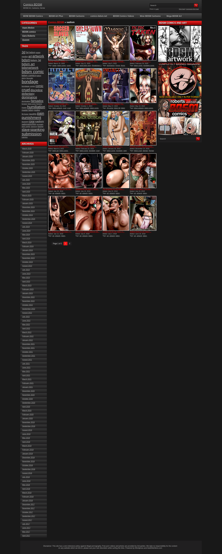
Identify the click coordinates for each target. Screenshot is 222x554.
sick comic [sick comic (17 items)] (26, 126)
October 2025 (27, 168)
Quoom (25, 40)
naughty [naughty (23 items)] (33, 114)
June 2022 (26, 321)
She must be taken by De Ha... (60, 189)
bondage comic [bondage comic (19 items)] (28, 86)
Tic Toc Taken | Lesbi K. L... (140, 61)
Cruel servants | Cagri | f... (113, 147)
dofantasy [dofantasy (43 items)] (28, 93)
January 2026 (27, 156)
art (53, 193)
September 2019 (28, 426)
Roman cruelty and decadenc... (142, 147)
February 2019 (28, 450)
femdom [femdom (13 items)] (24, 104)
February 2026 (28, 152)
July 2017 (26, 524)
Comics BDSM (32, 4)
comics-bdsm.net (98, 16)
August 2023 (27, 266)
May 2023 (26, 278)
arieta (54, 65)
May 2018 (26, 485)
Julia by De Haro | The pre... (141, 189)
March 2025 (26, 196)
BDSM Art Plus (56, 16)
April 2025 (26, 192)
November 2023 (28, 258)
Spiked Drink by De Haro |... (140, 232)
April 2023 (26, 282)
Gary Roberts (28, 36)
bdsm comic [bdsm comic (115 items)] (33, 71)
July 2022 (26, 317)
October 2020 (27, 399)
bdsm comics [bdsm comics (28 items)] (29, 75)
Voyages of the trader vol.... (58, 104)
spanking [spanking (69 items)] (37, 130)
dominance (111, 65)
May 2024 (26, 235)
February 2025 (28, 199)
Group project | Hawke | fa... (113, 104)
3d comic (110, 108)
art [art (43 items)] (30, 56)
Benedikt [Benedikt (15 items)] (29, 78)
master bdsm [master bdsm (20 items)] (27, 110)
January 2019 (27, 454)
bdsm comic (61, 65)
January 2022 (27, 340)
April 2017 (26, 536)
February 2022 (28, 336)
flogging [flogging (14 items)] (39, 104)
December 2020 (28, 391)
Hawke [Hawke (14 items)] (24, 107)
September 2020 (28, 403)
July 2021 (26, 364)
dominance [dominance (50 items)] (29, 97)
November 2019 (28, 422)
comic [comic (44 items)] (39, 85)
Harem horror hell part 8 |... (58, 147)
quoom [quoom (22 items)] (25, 122)
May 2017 (26, 532)
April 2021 (26, 375)
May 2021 (26, 371)
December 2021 (28, 344)
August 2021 (27, 360)
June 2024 (26, 231)
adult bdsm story (85, 65)
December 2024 (28, 207)
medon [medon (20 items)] (37, 110)
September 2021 (28, 356)
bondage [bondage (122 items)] (30, 81)
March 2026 (26, 149)
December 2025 (28, 160)
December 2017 (28, 504)
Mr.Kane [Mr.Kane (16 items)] (25, 114)
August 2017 (27, 520)
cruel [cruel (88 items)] (26, 90)
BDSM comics (29, 32)
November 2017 (28, 508)
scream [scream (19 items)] (40, 124)
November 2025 (28, 164)
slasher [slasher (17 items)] (40, 126)
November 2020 (28, 395)
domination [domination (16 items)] (26, 101)
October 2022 (27, 305)
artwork (57, 193)
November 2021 (28, 348)
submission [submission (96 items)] (32, 134)
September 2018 (28, 469)
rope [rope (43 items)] (32, 121)
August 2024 (27, 223)
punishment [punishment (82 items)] (31, 118)
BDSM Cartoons (77, 16)
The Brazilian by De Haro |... (113, 189)
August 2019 (27, 430)
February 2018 (28, 497)
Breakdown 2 (96, 65)
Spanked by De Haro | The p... (87, 189)
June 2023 (26, 274)
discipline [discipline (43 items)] (37, 90)
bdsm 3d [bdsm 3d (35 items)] (36, 60)
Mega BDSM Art (174, 16)
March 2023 (26, 285)
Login (157, 9)
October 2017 (27, 512)
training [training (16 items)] (24, 137)
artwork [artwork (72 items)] (38, 56)
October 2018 (27, 465)
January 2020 (27, 418)
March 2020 (26, 411)
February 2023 (28, 289)
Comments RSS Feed (192, 9)
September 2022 (28, 309)
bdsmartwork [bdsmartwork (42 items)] (30, 67)
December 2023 (28, 254)
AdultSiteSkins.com (154, 548)
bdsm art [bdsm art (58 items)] (28, 64)
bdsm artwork (57, 108)
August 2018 (27, 473)
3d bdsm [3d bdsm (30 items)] (30, 52)
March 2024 (26, 242)
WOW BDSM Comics (33, 16)
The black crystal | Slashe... (86, 147)
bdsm (63, 193)
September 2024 (28, 219)
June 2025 (26, 184)
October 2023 (27, 262)
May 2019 (26, 438)
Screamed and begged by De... (87, 232)
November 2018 (28, 461)
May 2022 (26, 325)
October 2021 (27, 352)
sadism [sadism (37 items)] (39, 121)
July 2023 (26, 270)
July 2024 (26, 227)
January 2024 (27, 250)
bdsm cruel (138, 150)
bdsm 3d (117, 108)
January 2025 (27, 203)
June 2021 (26, 368)
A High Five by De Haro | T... (113, 232)
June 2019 (26, 434)
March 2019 (26, 446)
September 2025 (28, 172)
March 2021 (26, 379)
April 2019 (26, 442)
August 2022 (27, 313)
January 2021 (27, 387)
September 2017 (28, 516)
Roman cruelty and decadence (142, 151)
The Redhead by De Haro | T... (60, 232)
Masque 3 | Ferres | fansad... (114, 61)
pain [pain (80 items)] (40, 113)
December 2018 (28, 458)
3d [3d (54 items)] (23, 52)
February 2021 (28, 383)
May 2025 (26, 188)
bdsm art (55, 150)
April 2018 (26, 489)
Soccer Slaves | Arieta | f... (58, 61)
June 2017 (26, 528)
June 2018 (26, 481)
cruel (64, 108)
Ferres (117, 65)
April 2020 (26, 407)
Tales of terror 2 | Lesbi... (139, 104)
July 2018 (26, 477)
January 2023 (27, 293)
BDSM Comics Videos (123, 16)
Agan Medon (28, 28)
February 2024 (28, 246)
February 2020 (28, 415)
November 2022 (28, 301)
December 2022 (28, 297)
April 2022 (26, 328)
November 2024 (28, 211)
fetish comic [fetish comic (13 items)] (32, 104)
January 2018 (27, 501)
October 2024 (27, 215)
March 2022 (26, 332)
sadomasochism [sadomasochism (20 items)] (29, 124)
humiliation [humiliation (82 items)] (36, 107)
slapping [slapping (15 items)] (34, 126)
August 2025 (27, 176)
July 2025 (26, 180)
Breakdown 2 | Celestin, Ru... (86, 61)
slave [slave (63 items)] (26, 130)
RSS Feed (182, 9)
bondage (92, 150)
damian (145, 150)
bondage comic (148, 65)
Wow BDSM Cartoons (150, 16)
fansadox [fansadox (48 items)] (37, 101)
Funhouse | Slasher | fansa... (86, 104)
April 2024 (26, 239)
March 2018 (26, 493)
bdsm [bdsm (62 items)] (26, 60)
